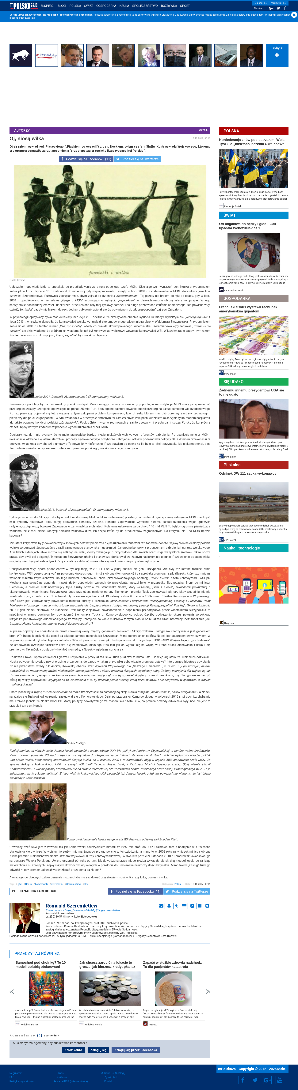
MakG (282, 1069)
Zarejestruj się (278, 3)
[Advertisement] (149, 96)
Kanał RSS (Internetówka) (72, 1081)
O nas (60, 1073)
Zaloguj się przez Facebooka (135, 1050)
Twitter (255, 1080)
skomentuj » (51, 1035)
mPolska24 (227, 1069)
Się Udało (234, 381)
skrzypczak (57, 884)
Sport (185, 6)
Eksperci (47, 6)
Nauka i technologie (242, 548)
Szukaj (258, 8)
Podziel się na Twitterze (137, 159)
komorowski (41, 884)
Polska (75, 6)
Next (208, 991)
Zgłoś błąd (110, 1077)
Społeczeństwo (145, 6)
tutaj (33, 18)
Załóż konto (73, 1050)
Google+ (267, 1080)
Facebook (242, 1080)
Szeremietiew (73, 884)
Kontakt (109, 1081)
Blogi (62, 6)
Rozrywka (169, 6)
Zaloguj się (261, 3)
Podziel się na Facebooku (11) (86, 159)
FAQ (12, 1077)
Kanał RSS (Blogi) (114, 1073)
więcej (203, 130)
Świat (88, 6)
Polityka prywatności (22, 1081)
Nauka (124, 6)
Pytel (19, 884)
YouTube (279, 1080)
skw (86, 884)
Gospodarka (106, 6)
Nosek (28, 884)
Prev (12, 991)
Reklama (62, 1077)
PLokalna (232, 464)
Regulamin (16, 1073)
